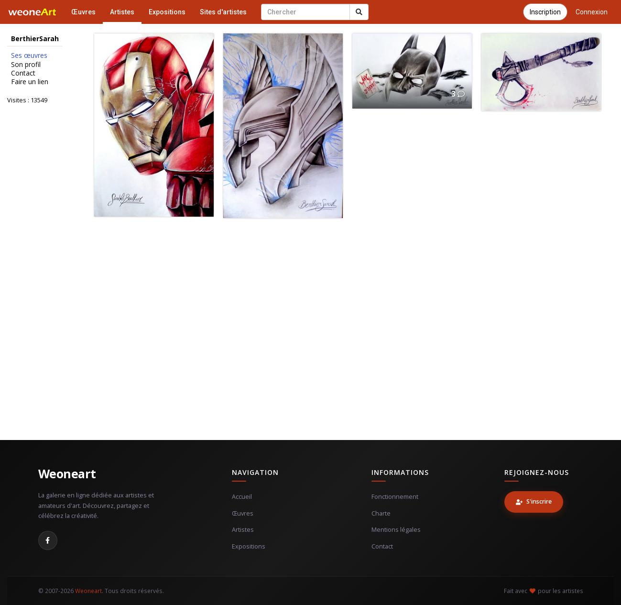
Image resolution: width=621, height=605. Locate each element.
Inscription (545, 12)
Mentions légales (396, 530)
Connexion (592, 12)
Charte (381, 513)
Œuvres (83, 12)
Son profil (26, 64)
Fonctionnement (394, 497)
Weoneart (67, 473)
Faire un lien (29, 81)
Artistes (122, 12)
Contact (23, 73)
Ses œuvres (29, 55)
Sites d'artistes (223, 12)
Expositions (167, 12)
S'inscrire (534, 501)
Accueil (242, 497)
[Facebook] (47, 540)
